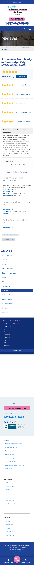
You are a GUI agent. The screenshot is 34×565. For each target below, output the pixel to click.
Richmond (7, 195)
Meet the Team (8, 269)
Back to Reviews (9, 239)
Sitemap (17, 555)
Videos (4, 282)
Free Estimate (17, 19)
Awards (8, 493)
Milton (5, 213)
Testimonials (6, 286)
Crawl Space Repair (11, 447)
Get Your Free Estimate (17, 408)
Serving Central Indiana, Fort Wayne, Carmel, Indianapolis (17, 1)
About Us (6, 251)
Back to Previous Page (10, 235)
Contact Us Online (10, 403)
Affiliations (6, 260)
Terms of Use (17, 553)
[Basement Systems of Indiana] (17, 10)
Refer (4, 277)
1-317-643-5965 (17, 23)
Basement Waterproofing (13, 444)
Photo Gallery (7, 304)
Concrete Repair (10, 458)
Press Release (7, 255)
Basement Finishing (11, 454)
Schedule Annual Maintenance (15, 465)
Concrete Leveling (11, 461)
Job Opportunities (9, 273)
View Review (8, 191)
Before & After (7, 295)
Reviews (5, 290)
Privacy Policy (17, 551)
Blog (4, 264)
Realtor (5, 312)
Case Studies (7, 299)
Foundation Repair (11, 451)
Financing (5, 308)
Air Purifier (8, 468)
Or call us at (8, 413)
